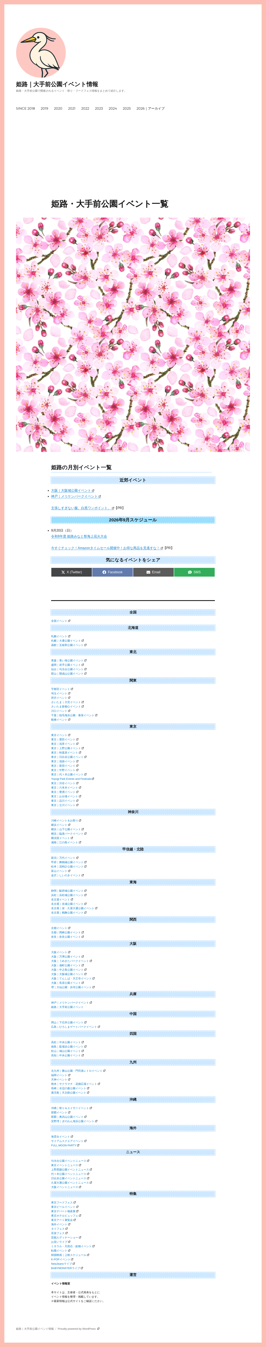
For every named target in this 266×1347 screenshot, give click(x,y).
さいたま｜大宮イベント (67, 702)
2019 (44, 108)
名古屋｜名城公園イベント (68, 903)
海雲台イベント (62, 1136)
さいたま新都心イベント (67, 706)
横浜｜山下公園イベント (67, 829)
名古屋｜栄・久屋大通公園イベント (74, 908)
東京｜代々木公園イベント (68, 774)
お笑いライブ (60, 1241)
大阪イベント (60, 952)
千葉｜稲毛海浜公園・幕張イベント (74, 715)
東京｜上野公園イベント (67, 748)
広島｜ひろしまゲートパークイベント (75, 1026)
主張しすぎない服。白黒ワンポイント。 (82, 508)
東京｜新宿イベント (64, 765)
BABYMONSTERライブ (67, 1268)
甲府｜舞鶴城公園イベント (68, 862)
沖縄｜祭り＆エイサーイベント (71, 1108)
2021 (71, 108)
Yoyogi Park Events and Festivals (72, 778)
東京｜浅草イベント (64, 743)
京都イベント (60, 928)
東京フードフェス (63, 1202)
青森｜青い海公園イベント (68, 660)
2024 (113, 108)
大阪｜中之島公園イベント (68, 969)
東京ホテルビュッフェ (66, 1215)
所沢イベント (60, 697)
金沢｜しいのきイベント (67, 875)
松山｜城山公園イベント (67, 1051)
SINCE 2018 (25, 108)
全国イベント (60, 620)
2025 (127, 108)
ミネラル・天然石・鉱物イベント (73, 1246)
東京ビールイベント (64, 1206)
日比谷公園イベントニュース (70, 1178)
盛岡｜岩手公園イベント (67, 664)
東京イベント (60, 735)
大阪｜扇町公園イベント (67, 965)
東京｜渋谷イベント (64, 783)
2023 (99, 108)
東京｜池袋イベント (64, 761)
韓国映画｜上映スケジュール (70, 1255)
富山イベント (60, 871)
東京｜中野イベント (64, 770)
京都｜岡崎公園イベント (67, 932)
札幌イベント (60, 636)
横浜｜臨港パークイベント (68, 833)
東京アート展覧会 (63, 1220)
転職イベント (60, 1250)
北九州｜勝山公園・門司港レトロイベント (78, 1070)
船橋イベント (60, 719)
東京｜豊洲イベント (64, 792)
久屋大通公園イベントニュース (71, 1182)
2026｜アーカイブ (151, 108)
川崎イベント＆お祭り (66, 820)
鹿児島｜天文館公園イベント (70, 1092)
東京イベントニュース (66, 1165)
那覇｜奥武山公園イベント (68, 1116)
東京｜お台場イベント (66, 796)
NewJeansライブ (63, 1263)
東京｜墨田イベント (64, 739)
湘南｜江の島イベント (66, 842)
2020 (58, 108)
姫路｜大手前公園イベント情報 (57, 84)
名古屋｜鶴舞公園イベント (68, 912)
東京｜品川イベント (64, 800)
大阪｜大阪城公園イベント (72, 490)
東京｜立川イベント (64, 805)
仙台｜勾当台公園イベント (68, 669)
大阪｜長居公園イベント (67, 982)
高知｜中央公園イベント (67, 1055)
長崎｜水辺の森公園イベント (70, 1088)
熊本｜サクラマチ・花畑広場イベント (75, 1083)
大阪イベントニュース (66, 1187)
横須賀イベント (62, 838)
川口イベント (60, 710)
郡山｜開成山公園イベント (68, 673)
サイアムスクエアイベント (68, 1141)
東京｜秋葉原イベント (66, 752)
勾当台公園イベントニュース (70, 1160)
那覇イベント (60, 1112)
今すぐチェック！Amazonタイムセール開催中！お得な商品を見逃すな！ (107, 548)
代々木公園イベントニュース (70, 1173)
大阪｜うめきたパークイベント (71, 961)
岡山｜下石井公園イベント (68, 1022)
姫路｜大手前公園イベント (67, 1007)
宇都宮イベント (62, 689)
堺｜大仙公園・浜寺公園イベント (73, 987)
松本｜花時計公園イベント (68, 866)
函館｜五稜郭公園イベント (68, 645)
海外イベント (60, 1224)
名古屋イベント (62, 899)
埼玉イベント (60, 693)
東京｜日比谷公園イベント (68, 757)
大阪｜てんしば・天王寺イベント (73, 978)
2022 (85, 108)
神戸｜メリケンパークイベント (76, 496)
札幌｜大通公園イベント (67, 640)
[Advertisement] (133, 168)
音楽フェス (59, 1233)
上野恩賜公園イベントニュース (71, 1169)
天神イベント (60, 1079)
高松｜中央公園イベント (67, 1042)
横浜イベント (60, 824)
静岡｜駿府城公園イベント (68, 890)
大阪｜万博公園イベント (67, 956)
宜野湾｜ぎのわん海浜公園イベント (74, 1121)
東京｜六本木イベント (66, 787)
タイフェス (59, 1228)
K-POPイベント (62, 1259)
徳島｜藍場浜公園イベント (68, 1046)
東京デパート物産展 (64, 1211)
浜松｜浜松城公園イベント (68, 895)
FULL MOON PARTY (65, 1145)
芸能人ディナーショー (66, 1237)
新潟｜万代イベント (64, 857)
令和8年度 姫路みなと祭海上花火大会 (79, 536)
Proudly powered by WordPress (78, 1328)
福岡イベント (60, 1075)
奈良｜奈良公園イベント (67, 936)
